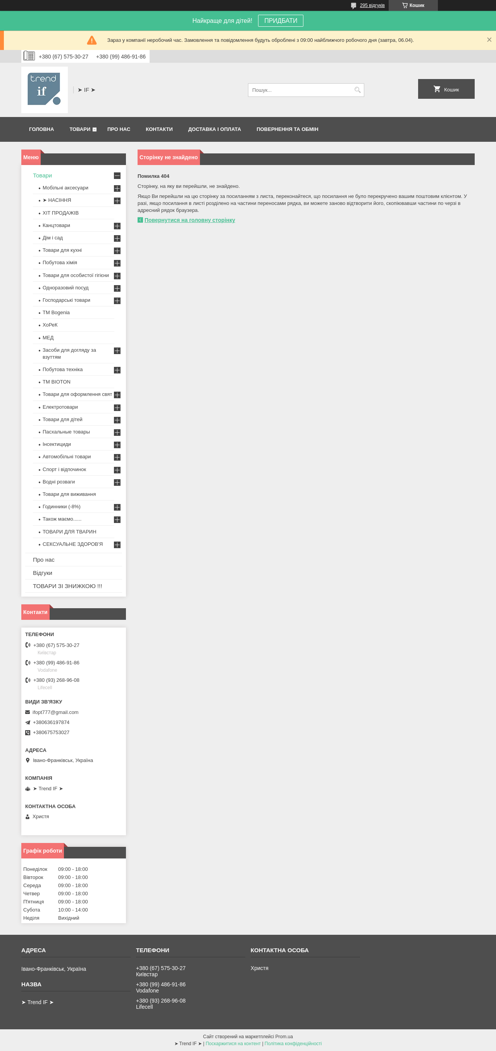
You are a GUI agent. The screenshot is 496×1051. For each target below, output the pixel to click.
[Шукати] (357, 90)
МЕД (48, 338)
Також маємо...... (62, 519)
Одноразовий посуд (66, 288)
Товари (79, 129)
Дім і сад (53, 238)
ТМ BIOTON (57, 382)
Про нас (118, 129)
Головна (41, 129)
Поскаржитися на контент (233, 1043)
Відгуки (42, 572)
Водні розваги (59, 482)
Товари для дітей (63, 419)
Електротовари (60, 407)
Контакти (159, 129)
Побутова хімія (60, 262)
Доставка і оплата (214, 129)
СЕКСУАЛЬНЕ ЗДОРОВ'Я (73, 544)
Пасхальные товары (66, 432)
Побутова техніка (63, 369)
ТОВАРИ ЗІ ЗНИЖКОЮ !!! (67, 586)
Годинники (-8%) (62, 506)
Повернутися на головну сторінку (190, 220)
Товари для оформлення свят (77, 394)
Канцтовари (56, 225)
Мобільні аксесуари (65, 188)
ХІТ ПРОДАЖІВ (61, 213)
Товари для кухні (62, 250)
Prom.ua (284, 1036)
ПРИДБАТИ (280, 20)
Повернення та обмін (287, 129)
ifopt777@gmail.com (56, 712)
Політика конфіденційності (293, 1043)
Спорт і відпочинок (64, 469)
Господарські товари (66, 300)
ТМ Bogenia (56, 312)
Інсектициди (57, 444)
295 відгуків (372, 5)
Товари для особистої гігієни (76, 275)
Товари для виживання (69, 494)
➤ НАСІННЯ (57, 200)
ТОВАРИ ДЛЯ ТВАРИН (69, 532)
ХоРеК (50, 325)
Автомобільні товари (67, 456)
